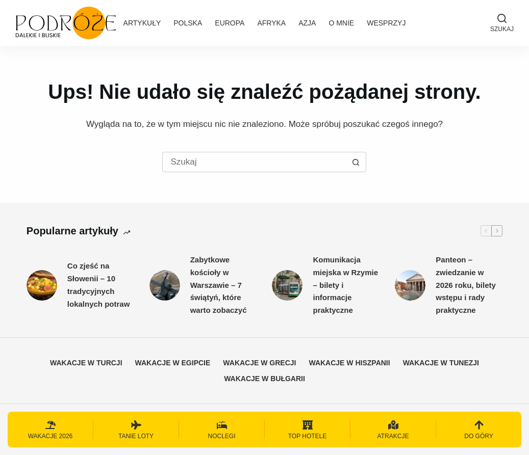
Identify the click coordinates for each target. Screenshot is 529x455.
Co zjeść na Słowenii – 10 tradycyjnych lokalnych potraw (98, 284)
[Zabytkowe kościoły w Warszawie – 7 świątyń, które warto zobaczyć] (164, 285)
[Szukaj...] (254, 162)
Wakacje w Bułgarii (264, 378)
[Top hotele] (307, 429)
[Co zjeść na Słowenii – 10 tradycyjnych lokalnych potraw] (42, 285)
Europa (229, 23)
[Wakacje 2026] (50, 429)
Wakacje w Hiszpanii (349, 363)
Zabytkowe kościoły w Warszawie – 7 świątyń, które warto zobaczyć (218, 284)
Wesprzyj (386, 23)
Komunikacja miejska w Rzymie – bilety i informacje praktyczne (345, 284)
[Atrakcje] (393, 429)
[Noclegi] (222, 429)
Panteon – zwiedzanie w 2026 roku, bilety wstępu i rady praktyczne (466, 284)
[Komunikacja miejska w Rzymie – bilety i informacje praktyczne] (287, 285)
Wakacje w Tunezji (441, 363)
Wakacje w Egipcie (173, 363)
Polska (187, 23)
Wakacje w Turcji (86, 363)
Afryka (271, 23)
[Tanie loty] (136, 429)
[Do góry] (479, 429)
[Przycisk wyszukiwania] (355, 162)
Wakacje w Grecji (259, 363)
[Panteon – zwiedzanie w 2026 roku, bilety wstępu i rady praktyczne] (410, 285)
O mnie (341, 23)
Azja (307, 23)
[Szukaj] (502, 23)
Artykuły (142, 23)
